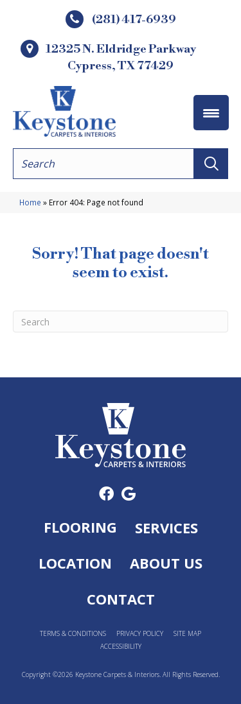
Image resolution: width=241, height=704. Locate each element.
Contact (121, 598)
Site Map (187, 634)
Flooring (80, 527)
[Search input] (103, 163)
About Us (166, 562)
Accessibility (120, 646)
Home (30, 202)
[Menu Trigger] (211, 112)
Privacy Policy (139, 634)
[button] (211, 163)
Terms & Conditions (73, 634)
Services (166, 527)
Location (75, 562)
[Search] (120, 321)
